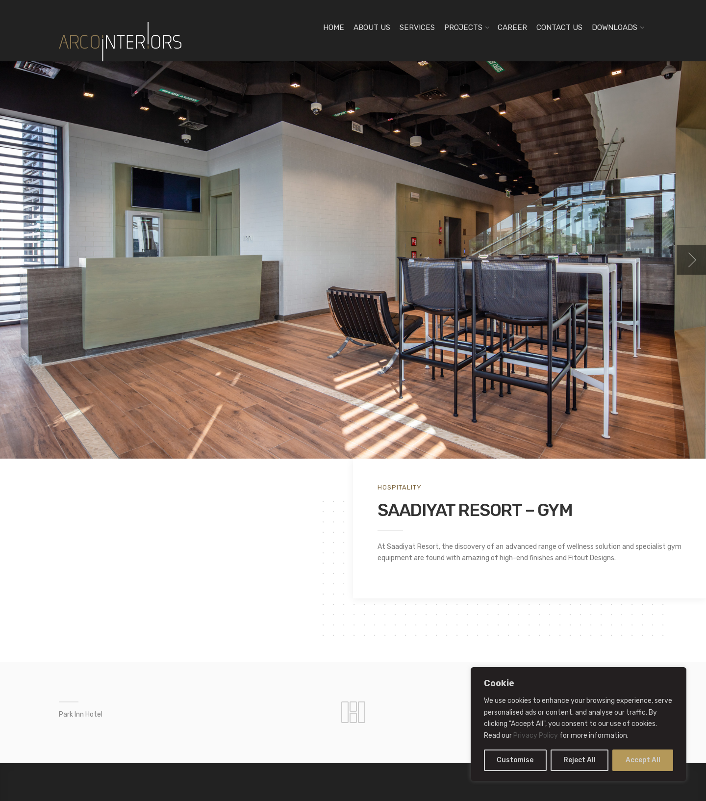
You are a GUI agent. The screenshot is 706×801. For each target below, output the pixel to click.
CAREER (512, 27)
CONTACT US (559, 27)
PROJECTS (463, 27)
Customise (515, 760)
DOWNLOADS (614, 27)
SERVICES (417, 27)
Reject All (579, 760)
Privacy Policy (535, 735)
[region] (578, 724)
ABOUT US (371, 27)
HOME (333, 27)
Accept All (643, 760)
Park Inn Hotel (80, 714)
